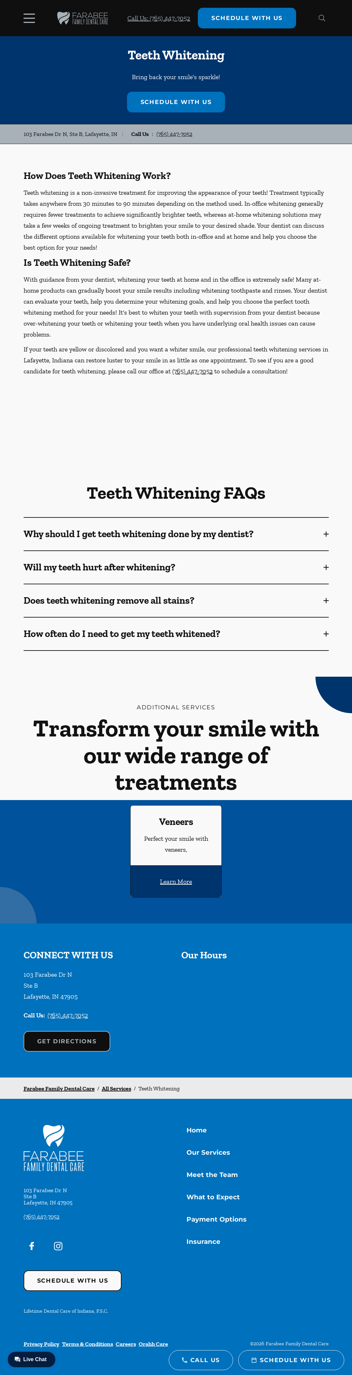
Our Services (208, 1152)
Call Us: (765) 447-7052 (158, 18)
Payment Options (217, 1219)
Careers (126, 1344)
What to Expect (213, 1197)
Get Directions (67, 1041)
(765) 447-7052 (174, 134)
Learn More (176, 881)
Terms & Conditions (87, 1344)
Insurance (203, 1241)
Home (197, 1130)
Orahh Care (153, 1344)
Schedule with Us (247, 18)
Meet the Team (212, 1175)
